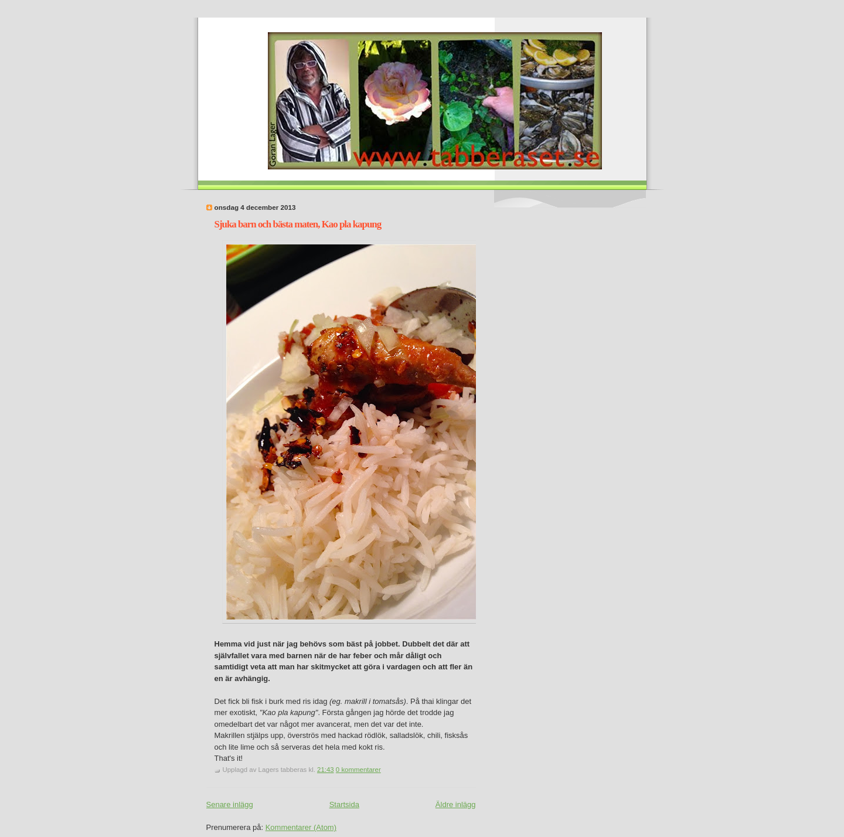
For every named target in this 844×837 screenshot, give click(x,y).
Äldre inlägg (455, 804)
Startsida (344, 804)
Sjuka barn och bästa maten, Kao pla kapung (298, 224)
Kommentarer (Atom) (301, 827)
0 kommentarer (358, 769)
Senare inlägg (229, 804)
